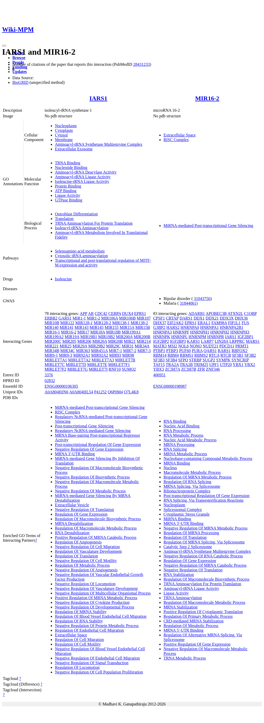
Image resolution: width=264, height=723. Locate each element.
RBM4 (173, 355)
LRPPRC (237, 341)
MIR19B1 (88, 337)
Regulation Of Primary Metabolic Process (198, 616)
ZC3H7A (172, 369)
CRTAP (172, 318)
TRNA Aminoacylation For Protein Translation (94, 223)
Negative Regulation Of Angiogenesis (86, 570)
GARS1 (65, 318)
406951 (159, 375)
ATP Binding (65, 191)
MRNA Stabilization (180, 607)
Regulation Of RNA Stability (79, 621)
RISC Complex (176, 139)
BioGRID (20, 82)
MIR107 (144, 318)
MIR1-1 (79, 318)
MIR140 (52, 327)
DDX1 (199, 318)
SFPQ (183, 360)
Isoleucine (63, 279)
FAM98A (219, 323)
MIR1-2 (93, 318)
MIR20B (115, 341)
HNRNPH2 (219, 332)
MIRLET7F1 (119, 364)
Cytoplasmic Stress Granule (186, 514)
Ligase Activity (67, 195)
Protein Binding (68, 186)
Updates (19, 71)
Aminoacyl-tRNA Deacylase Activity (86, 172)
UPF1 (214, 364)
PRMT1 (242, 346)
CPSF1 (159, 318)
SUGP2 (209, 360)
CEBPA (114, 313)
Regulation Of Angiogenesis (78, 542)
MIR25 (65, 346)
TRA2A (172, 364)
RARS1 (224, 350)
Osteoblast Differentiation (76, 214)
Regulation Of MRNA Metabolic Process (197, 477)
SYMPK (223, 360)
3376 (49, 375)
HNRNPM (197, 337)
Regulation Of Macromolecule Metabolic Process (96, 528)
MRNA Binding (176, 463)
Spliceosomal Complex (182, 509)
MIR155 (112, 327)
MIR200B (142, 337)
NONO (196, 346)
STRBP (195, 360)
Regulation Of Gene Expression (81, 514)
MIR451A (99, 350)
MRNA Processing (178, 444)
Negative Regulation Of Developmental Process (94, 607)
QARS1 (210, 350)
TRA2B (186, 364)
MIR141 (66, 327)
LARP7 (207, 341)
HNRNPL (179, 337)
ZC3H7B (188, 369)
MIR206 (84, 341)
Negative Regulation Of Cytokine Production (92, 602)
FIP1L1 (234, 323)
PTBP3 (172, 350)
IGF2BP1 (245, 337)
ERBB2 (51, 318)
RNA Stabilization (178, 574)
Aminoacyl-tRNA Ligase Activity (83, 177)
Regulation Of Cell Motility (78, 644)
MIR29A (79, 346)
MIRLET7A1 (56, 360)
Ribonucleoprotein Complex (186, 491)
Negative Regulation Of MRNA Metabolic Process (205, 528)
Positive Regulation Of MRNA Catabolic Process (95, 537)
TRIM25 (201, 364)
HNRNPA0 (189, 327)
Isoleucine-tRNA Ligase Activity (82, 181)
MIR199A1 (131, 332)
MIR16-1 (52, 332)
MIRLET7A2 (79, 360)
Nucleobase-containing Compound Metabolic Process (207, 458)
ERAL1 (203, 323)
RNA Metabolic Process (183, 435)
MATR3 (160, 346)
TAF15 (159, 364)
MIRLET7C (55, 364)
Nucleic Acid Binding (181, 426)
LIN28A (221, 341)
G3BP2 (159, 327)
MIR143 (81, 327)
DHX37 (159, 323)
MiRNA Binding (177, 519)
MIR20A (99, 341)
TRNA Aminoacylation (182, 598)
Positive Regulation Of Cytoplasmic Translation (203, 612)
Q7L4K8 (131, 392)
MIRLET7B (125, 360)
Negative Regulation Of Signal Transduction (91, 663)
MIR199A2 (54, 337)
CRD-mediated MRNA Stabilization (193, 621)
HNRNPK (161, 337)
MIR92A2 (99, 355)
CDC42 (101, 313)
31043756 (202, 298)
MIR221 (52, 346)
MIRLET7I (98, 369)
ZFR (201, 369)
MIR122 (67, 323)
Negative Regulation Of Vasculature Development (96, 588)
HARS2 (172, 327)
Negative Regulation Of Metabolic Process (90, 491)
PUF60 (185, 350)
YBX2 (249, 364)
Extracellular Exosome (74, 149)
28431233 (141, 64)
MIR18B (113, 332)
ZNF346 (213, 369)
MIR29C (113, 346)
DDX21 (212, 318)
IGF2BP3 (178, 341)
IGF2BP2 (161, 341)
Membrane (64, 139)
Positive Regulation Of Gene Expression (196, 644)
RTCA (214, 355)
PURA (197, 350)
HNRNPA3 (162, 332)
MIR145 (97, 327)
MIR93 (115, 355)
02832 (50, 380)
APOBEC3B (216, 313)
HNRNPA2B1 (231, 327)
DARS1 (186, 318)
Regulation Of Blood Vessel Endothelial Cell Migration (100, 616)
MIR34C (67, 350)
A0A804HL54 (81, 392)
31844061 (188, 303)
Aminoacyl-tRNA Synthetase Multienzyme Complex (98, 144)
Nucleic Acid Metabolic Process (190, 440)
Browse (18, 57)
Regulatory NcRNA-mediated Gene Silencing (93, 430)
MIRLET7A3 (103, 360)
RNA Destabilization (72, 533)
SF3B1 (237, 355)
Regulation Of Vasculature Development (88, 551)
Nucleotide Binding (71, 167)
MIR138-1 (121, 323)
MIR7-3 (144, 350)
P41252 (100, 392)
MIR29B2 (96, 346)
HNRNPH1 (199, 332)
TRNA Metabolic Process (184, 658)
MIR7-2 (129, 350)
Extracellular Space (179, 135)
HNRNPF (181, 332)
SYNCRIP (240, 360)
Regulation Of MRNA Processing (191, 533)
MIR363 (83, 350)
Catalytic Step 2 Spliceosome (187, 547)
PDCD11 (226, 346)
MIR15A (127, 327)
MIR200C (53, 341)
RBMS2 (201, 355)
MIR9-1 (51, 355)
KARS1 (193, 341)
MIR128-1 (84, 323)
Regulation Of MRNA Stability (80, 612)
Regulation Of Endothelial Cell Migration (89, 630)
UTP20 (226, 364)
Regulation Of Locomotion (77, 667)
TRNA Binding (67, 163)
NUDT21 (210, 346)
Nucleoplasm (66, 126)
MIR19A (72, 337)
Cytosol (61, 135)
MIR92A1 (81, 355)
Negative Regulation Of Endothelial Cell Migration (97, 658)
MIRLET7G (77, 369)
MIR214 (144, 341)
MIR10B (52, 323)
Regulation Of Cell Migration (79, 639)
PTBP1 (159, 350)
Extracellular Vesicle (72, 505)
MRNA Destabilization (74, 523)
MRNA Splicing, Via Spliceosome (191, 486)
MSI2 (172, 346)
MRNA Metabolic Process (185, 454)
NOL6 (183, 346)
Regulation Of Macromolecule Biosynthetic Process (98, 519)
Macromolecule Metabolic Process (192, 472)
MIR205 (69, 341)
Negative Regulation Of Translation (84, 509)
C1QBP (250, 313)
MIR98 (128, 355)
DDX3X (227, 318)
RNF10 (115, 369)
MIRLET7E (97, 364)
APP (83, 313)
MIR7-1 (115, 350)
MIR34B (52, 350)
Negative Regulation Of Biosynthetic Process (92, 477)
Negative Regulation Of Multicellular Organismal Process (103, 593)
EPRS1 (140, 313)
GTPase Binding (68, 200)
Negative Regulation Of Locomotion (85, 584)
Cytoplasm (64, 130)
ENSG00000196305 (61, 386)
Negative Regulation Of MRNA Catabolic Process (204, 565)
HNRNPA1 (209, 327)
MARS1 (252, 341)
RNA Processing (177, 430)
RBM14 (160, 355)
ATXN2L (235, 313)
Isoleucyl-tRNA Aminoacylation (82, 228)
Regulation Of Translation (76, 556)
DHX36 (241, 318)
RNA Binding (174, 421)
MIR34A (142, 346)
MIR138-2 (139, 323)
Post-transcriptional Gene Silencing (84, 426)
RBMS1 (186, 355)
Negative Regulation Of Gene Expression (89, 449)
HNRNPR (215, 337)
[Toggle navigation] (4, 45)
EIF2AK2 (175, 323)
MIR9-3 (65, 355)
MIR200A (124, 337)
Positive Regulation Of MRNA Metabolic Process (96, 598)
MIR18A (97, 332)
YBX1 (238, 364)
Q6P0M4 (115, 392)
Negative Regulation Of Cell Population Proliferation (99, 672)
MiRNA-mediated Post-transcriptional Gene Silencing (208, 225)
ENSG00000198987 (170, 386)
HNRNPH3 (239, 332)
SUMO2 (129, 369)
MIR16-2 (207, 98)
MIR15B (142, 327)
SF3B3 (158, 360)
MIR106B (127, 318)
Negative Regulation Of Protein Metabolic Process (97, 625)
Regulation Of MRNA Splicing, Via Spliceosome (204, 542)
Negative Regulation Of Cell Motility (86, 560)
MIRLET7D (76, 364)
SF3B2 (250, 355)
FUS (245, 323)
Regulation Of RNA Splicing (187, 482)
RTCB (225, 355)
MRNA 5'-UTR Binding (183, 630)
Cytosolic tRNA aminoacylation (81, 256)
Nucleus (170, 468)
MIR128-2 (102, 323)
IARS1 (98, 98)
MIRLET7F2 (55, 369)
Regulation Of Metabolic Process (82, 565)
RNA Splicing (175, 449)
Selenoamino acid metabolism (80, 251)
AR (91, 313)
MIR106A (109, 318)
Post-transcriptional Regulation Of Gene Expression (98, 444)
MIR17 (83, 332)
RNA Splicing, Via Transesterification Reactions (203, 500)
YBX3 (158, 369)
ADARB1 (196, 313)
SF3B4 (171, 360)
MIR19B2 (106, 337)
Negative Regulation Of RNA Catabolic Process (203, 556)
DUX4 (127, 313)
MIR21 (130, 341)
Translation (64, 218)
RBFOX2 (239, 350)
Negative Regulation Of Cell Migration (87, 547)
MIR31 (128, 346)
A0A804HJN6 (56, 392)
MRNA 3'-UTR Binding (75, 454)
